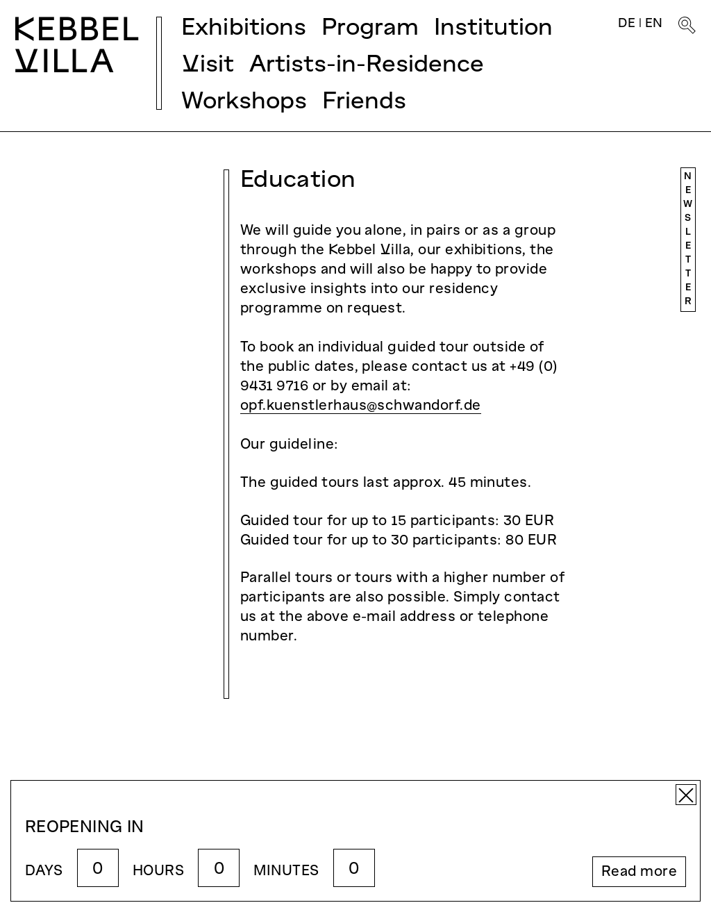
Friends (364, 102)
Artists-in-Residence (366, 65)
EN (654, 24)
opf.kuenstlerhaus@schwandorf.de (360, 406)
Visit (207, 65)
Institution (493, 29)
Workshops (244, 102)
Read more (639, 872)
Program (370, 29)
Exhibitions (243, 29)
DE (626, 24)
